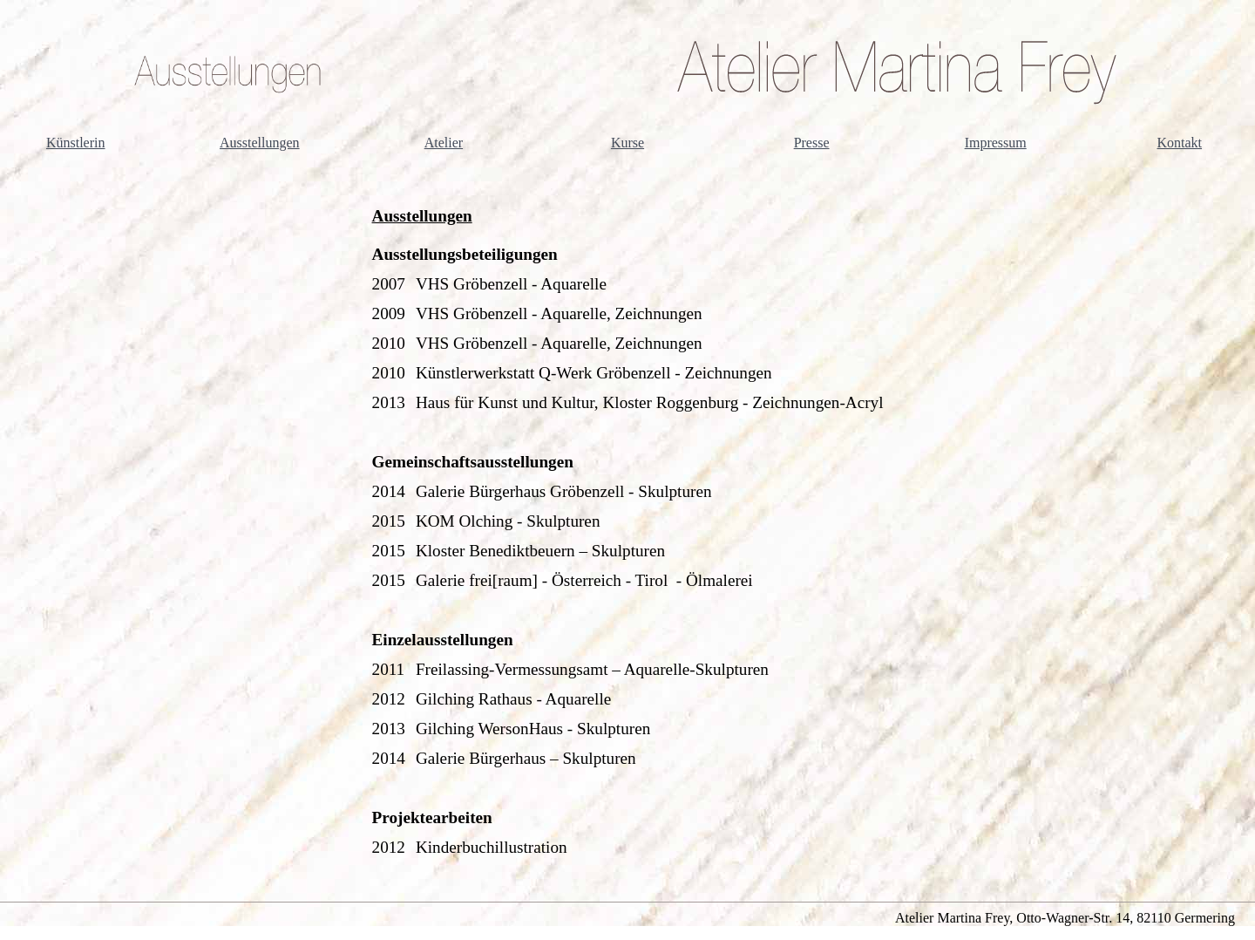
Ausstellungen (260, 142)
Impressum (996, 142)
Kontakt (1180, 142)
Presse (812, 142)
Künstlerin (75, 142)
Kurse (627, 142)
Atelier (443, 142)
